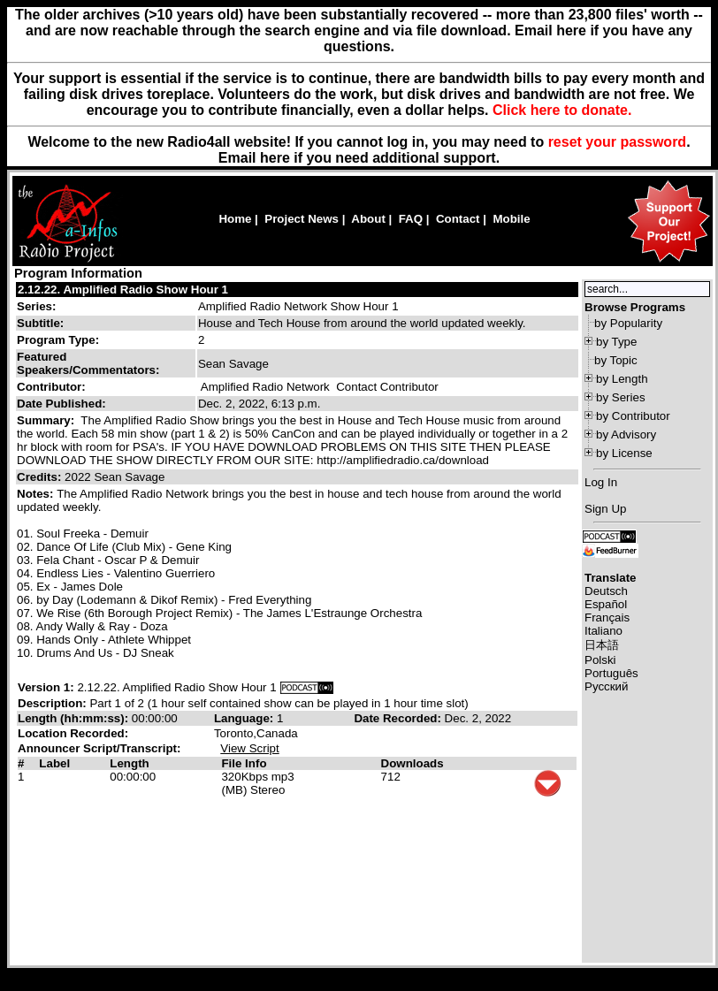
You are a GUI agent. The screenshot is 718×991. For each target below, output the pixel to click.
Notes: (37, 493)
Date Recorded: (399, 718)
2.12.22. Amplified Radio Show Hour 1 (123, 289)
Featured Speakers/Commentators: (88, 363)
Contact (458, 218)
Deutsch (606, 591)
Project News (301, 218)
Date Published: (61, 403)
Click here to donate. (562, 110)
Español (605, 604)
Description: (53, 703)
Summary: (47, 420)
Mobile (511, 218)
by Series (620, 397)
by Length (622, 378)
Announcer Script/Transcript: (99, 748)
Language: (245, 718)
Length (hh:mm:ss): (75, 718)
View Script (249, 748)
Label (54, 763)
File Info (243, 763)
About (368, 218)
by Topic (616, 360)
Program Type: (58, 340)
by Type (616, 341)
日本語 (601, 645)
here (275, 157)
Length (129, 763)
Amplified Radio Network (265, 386)
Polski (600, 660)
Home (234, 218)
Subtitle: (40, 323)
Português (611, 673)
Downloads (412, 763)
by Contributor (633, 416)
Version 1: (46, 687)
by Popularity (628, 323)
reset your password (617, 141)
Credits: (41, 477)
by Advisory (626, 434)
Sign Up (605, 508)
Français (607, 617)
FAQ (411, 218)
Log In (600, 482)
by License (624, 453)
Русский (606, 686)
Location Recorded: (73, 733)
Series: (36, 306)
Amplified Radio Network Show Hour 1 (298, 306)
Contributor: (51, 386)
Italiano (603, 630)
